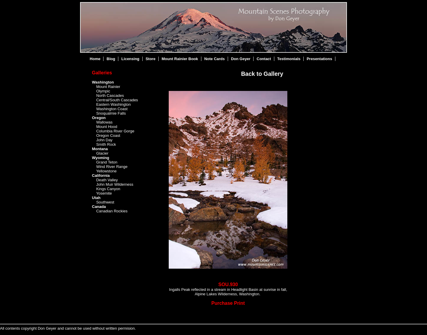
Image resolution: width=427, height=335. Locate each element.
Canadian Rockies (112, 211)
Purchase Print (228, 303)
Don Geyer (241, 59)
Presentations (319, 59)
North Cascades (110, 95)
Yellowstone (106, 171)
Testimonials (289, 59)
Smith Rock (106, 144)
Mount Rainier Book (180, 59)
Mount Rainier (108, 86)
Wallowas (104, 122)
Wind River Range (112, 166)
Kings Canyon (108, 189)
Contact (264, 59)
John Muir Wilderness (114, 184)
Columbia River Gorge (115, 131)
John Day (104, 140)
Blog (111, 59)
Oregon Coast (108, 135)
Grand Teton (106, 162)
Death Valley (107, 180)
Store (150, 59)
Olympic (103, 91)
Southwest (105, 202)
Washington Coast (112, 109)
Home (95, 59)
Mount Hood (106, 126)
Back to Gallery (262, 73)
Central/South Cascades (117, 100)
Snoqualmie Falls (111, 113)
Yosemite (104, 193)
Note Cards (214, 59)
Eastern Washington (113, 104)
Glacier (102, 153)
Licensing (130, 59)
